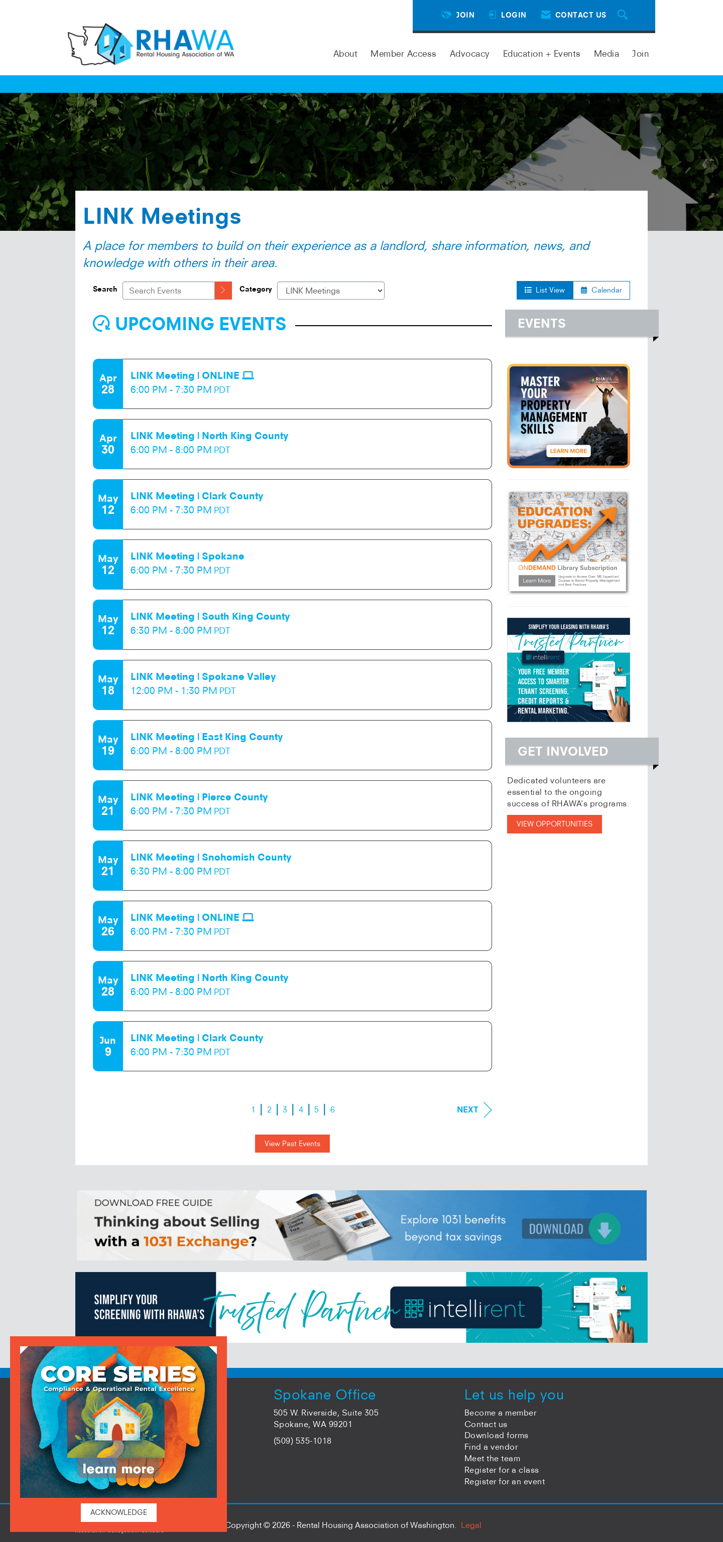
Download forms (496, 1435)
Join (640, 53)
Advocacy (470, 53)
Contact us (486, 1424)
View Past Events (292, 1143)
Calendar (601, 290)
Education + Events (542, 53)
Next (474, 1109)
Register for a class (501, 1470)
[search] (223, 291)
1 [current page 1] (253, 1109)
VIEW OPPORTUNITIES (554, 823)
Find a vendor (491, 1447)
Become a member (500, 1413)
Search (105, 289)
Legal (471, 1525)
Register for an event (504, 1481)
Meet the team (492, 1458)
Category (255, 289)
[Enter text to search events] (169, 291)
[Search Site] (624, 15)
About (345, 53)
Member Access (404, 53)
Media (607, 53)
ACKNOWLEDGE (118, 1512)
